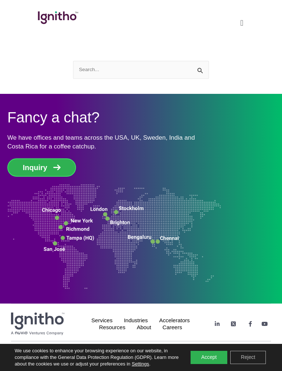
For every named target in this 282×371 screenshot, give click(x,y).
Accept (208, 357)
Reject (247, 357)
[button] (241, 21)
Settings (152, 364)
